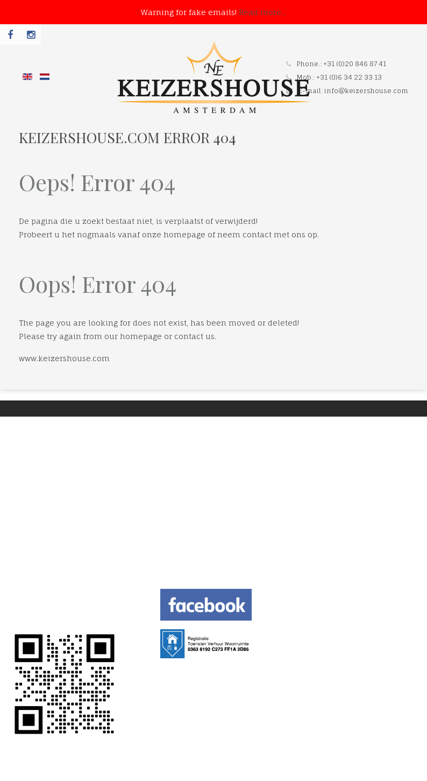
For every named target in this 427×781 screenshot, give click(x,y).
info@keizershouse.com (366, 91)
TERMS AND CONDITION (54, 601)
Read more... (262, 12)
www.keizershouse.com (64, 358)
